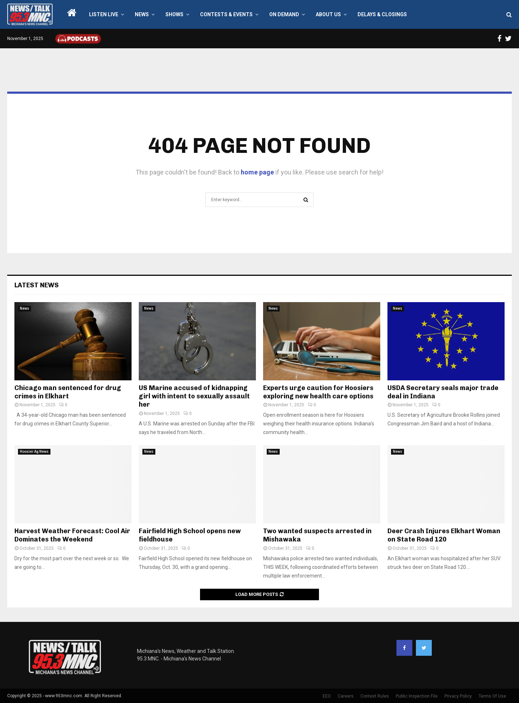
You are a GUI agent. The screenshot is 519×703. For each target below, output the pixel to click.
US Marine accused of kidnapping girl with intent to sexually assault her (194, 396)
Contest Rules (374, 696)
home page (257, 172)
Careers (346, 696)
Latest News (36, 285)
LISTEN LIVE (103, 14)
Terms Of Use (492, 696)
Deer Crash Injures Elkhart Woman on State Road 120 (443, 535)
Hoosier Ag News (34, 452)
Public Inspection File (417, 696)
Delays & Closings (382, 14)
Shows (174, 14)
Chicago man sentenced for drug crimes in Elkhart (67, 392)
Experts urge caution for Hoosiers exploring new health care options (318, 392)
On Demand (284, 14)
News (142, 14)
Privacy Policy (458, 696)
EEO (327, 696)
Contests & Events (226, 14)
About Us (328, 14)
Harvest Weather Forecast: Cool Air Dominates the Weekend (72, 535)
